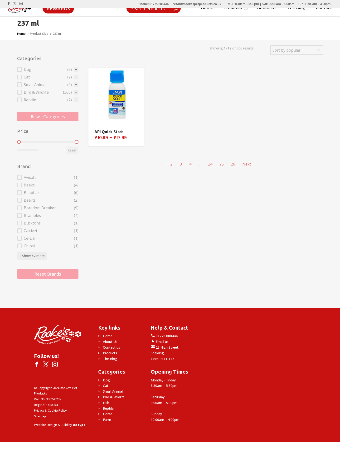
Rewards (58, 8)
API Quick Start (108, 132)
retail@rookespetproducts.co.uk (197, 4)
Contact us (111, 347)
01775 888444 (164, 336)
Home (207, 8)
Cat (105, 385)
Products (235, 8)
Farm (107, 419)
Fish (106, 402)
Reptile (108, 408)
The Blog (296, 8)
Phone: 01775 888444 (153, 4)
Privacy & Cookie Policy (50, 410)
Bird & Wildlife (114, 397)
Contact (324, 8)
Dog (106, 380)
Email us (160, 341)
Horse (107, 414)
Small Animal (113, 391)
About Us (267, 8)
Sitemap (40, 416)
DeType (79, 425)
